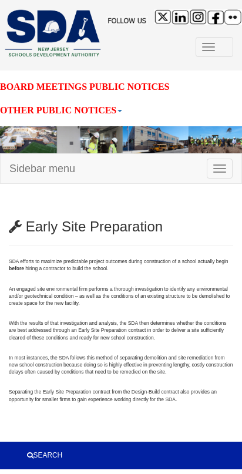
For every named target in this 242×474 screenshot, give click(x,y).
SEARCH (45, 455)
